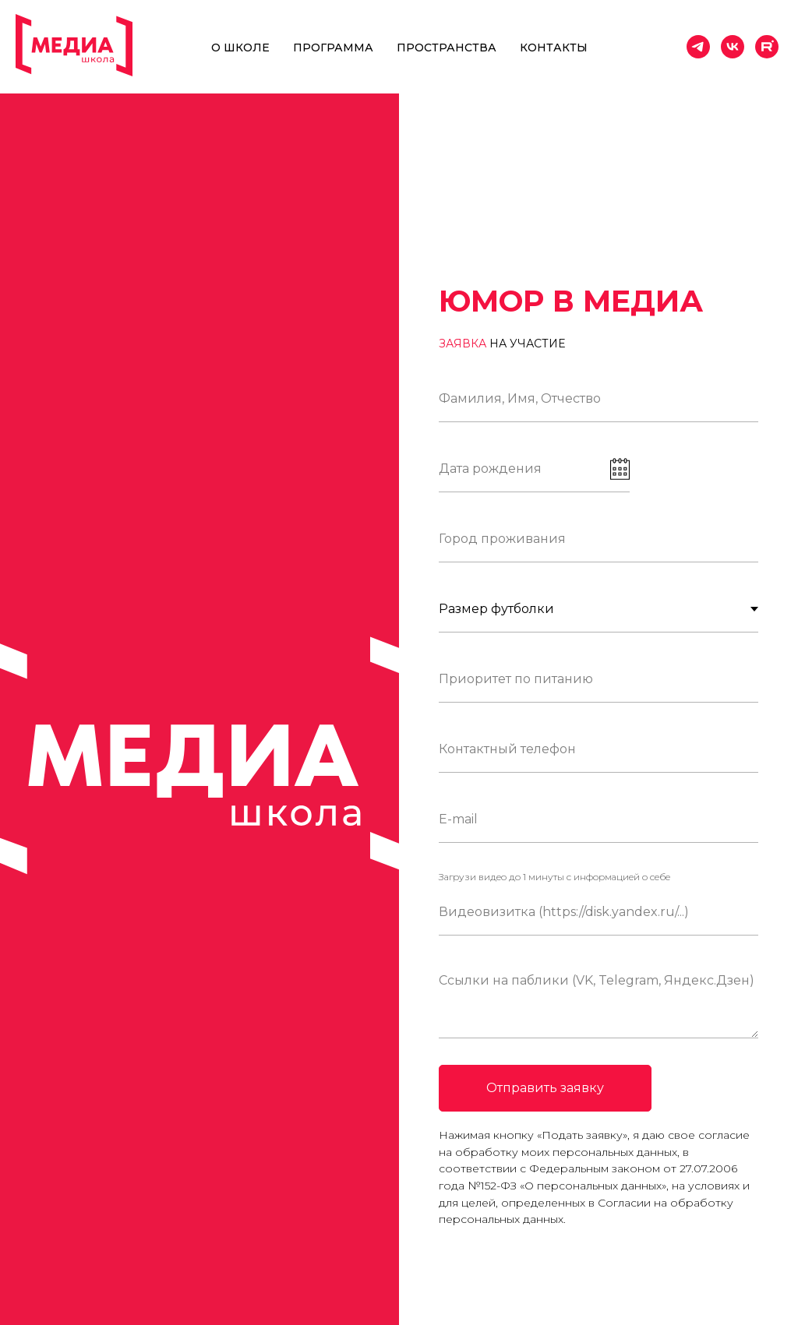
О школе (240, 48)
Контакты (554, 48)
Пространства (446, 48)
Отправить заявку (545, 1087)
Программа (333, 48)
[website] (767, 46)
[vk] (732, 46)
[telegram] (698, 46)
